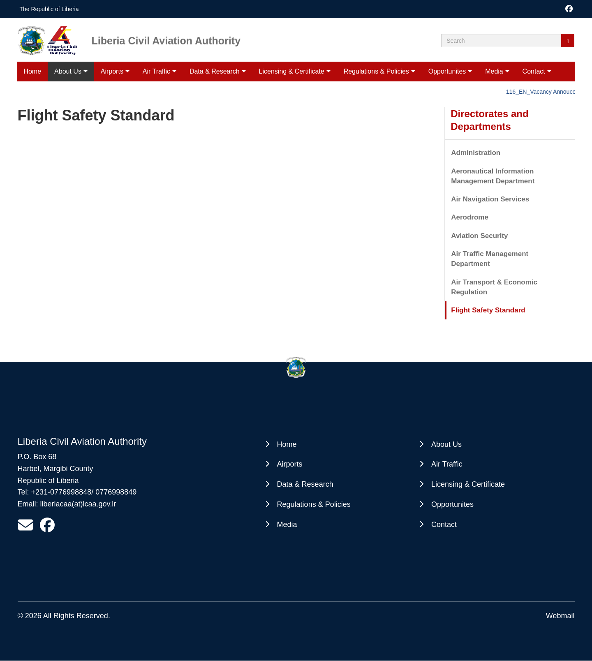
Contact (534, 71)
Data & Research (215, 71)
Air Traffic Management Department (489, 259)
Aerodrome (469, 217)
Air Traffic (156, 71)
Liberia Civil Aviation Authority (166, 40)
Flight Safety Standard (488, 310)
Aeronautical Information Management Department (492, 176)
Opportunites (447, 71)
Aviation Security (479, 236)
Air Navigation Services (490, 199)
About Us (67, 71)
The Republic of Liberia (49, 9)
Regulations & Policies (376, 71)
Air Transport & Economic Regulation (494, 287)
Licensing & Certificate (291, 71)
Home (32, 71)
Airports (112, 71)
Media (494, 71)
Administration (475, 153)
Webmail (560, 616)
